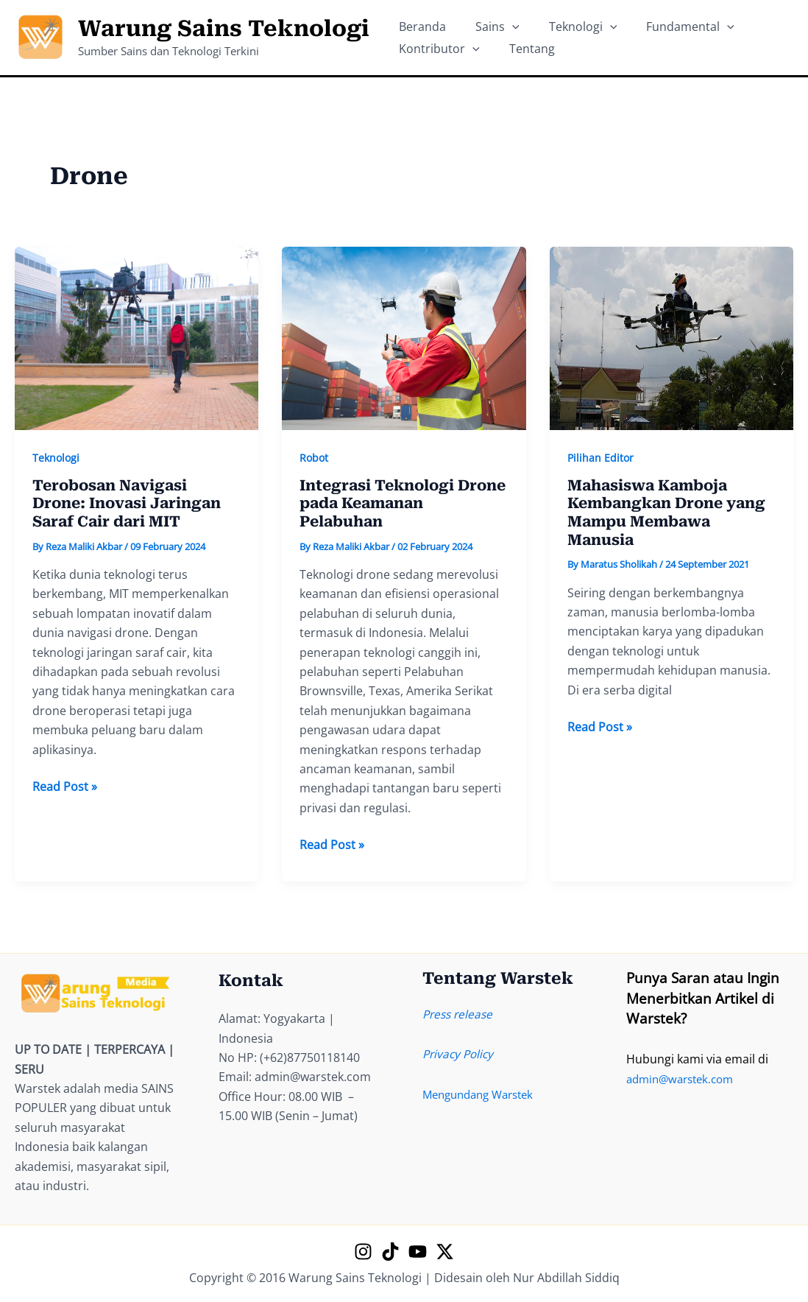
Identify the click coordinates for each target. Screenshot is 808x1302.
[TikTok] (390, 1251)
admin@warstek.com (684, 1079)
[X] (445, 1251)
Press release (459, 1014)
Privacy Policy (459, 1054)
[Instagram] (363, 1251)
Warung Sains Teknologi (223, 28)
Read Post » (64, 787)
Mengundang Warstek (483, 1094)
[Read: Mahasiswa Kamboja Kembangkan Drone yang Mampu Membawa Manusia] (671, 337)
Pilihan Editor (600, 458)
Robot (314, 458)
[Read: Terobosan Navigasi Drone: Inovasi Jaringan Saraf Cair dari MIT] (136, 337)
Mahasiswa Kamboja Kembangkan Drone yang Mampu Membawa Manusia (666, 513)
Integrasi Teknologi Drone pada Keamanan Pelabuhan (403, 504)
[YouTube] (417, 1251)
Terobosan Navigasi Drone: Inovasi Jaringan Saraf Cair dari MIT (126, 504)
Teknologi (55, 458)
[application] (490, 19)
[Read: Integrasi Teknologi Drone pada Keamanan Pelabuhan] (403, 337)
